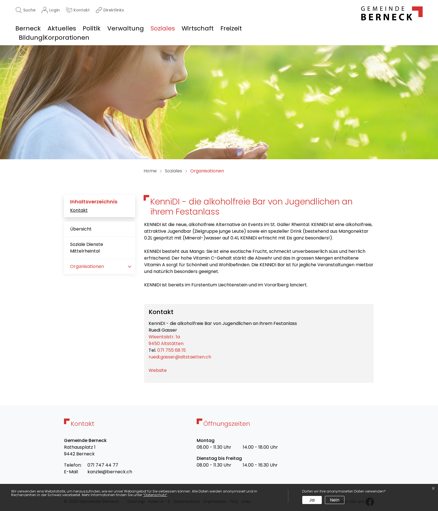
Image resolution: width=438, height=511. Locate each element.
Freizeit (231, 28)
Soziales (163, 28)
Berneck (28, 28)
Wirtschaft (198, 28)
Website (160, 370)
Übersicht (81, 229)
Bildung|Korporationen (54, 37)
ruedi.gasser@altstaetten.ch (180, 357)
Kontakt (79, 210)
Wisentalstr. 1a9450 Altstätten (166, 340)
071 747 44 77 (102, 465)
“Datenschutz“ (155, 495)
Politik (92, 28)
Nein (334, 500)
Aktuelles (61, 28)
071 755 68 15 (171, 350)
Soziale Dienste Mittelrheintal (86, 247)
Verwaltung (125, 28)
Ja (312, 500)
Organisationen (88, 268)
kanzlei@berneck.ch (109, 472)
